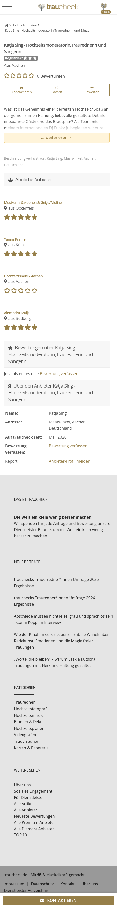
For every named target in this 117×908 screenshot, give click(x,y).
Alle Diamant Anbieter (34, 828)
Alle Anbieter (25, 810)
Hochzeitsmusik (28, 715)
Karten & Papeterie (31, 748)
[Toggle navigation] (7, 6)
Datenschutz (42, 883)
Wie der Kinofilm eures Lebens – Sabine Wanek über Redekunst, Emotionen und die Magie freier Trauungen (61, 641)
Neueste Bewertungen (34, 816)
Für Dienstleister (29, 797)
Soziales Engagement (33, 791)
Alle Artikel (23, 803)
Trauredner (24, 702)
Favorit (56, 90)
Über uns (22, 784)
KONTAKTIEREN (58, 900)
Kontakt (67, 883)
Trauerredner (26, 741)
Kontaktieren (22, 90)
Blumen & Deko (28, 721)
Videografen (25, 734)
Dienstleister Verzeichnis (26, 890)
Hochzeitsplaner (29, 728)
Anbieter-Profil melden (69, 461)
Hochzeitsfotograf (30, 708)
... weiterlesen (55, 137)
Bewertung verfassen (59, 373)
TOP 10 (20, 835)
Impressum (14, 883)
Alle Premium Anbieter (34, 822)
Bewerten (91, 90)
